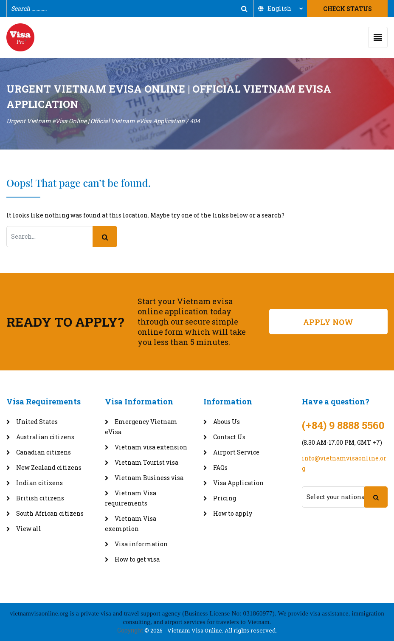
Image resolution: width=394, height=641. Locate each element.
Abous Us (226, 422)
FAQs (220, 467)
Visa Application (238, 483)
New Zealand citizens (49, 467)
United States (37, 422)
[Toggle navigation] (378, 37)
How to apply (232, 513)
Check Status (347, 9)
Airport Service (236, 452)
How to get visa (137, 559)
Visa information (141, 544)
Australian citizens (45, 437)
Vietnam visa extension (151, 447)
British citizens (40, 498)
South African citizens (50, 513)
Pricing (224, 498)
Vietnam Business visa (149, 478)
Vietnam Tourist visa (146, 462)
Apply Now (328, 322)
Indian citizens (39, 483)
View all (28, 529)
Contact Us (229, 437)
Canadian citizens (43, 452)
